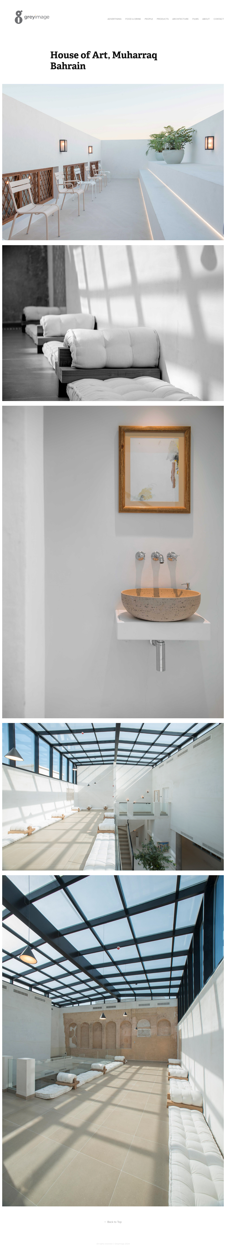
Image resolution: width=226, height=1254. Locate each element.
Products (163, 19)
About (206, 19)
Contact (219, 19)
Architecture (180, 19)
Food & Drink (133, 19)
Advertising (114, 19)
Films (195, 19)
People (149, 19)
